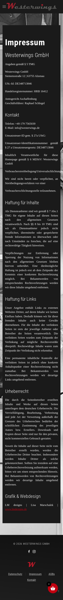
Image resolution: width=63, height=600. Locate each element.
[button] (4, 6)
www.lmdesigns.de (16, 509)
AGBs (52, 574)
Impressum (35, 574)
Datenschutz (15, 574)
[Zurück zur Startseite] (31, 6)
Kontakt (31, 580)
